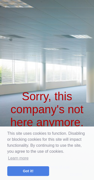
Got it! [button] (28, 171)
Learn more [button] (18, 158)
